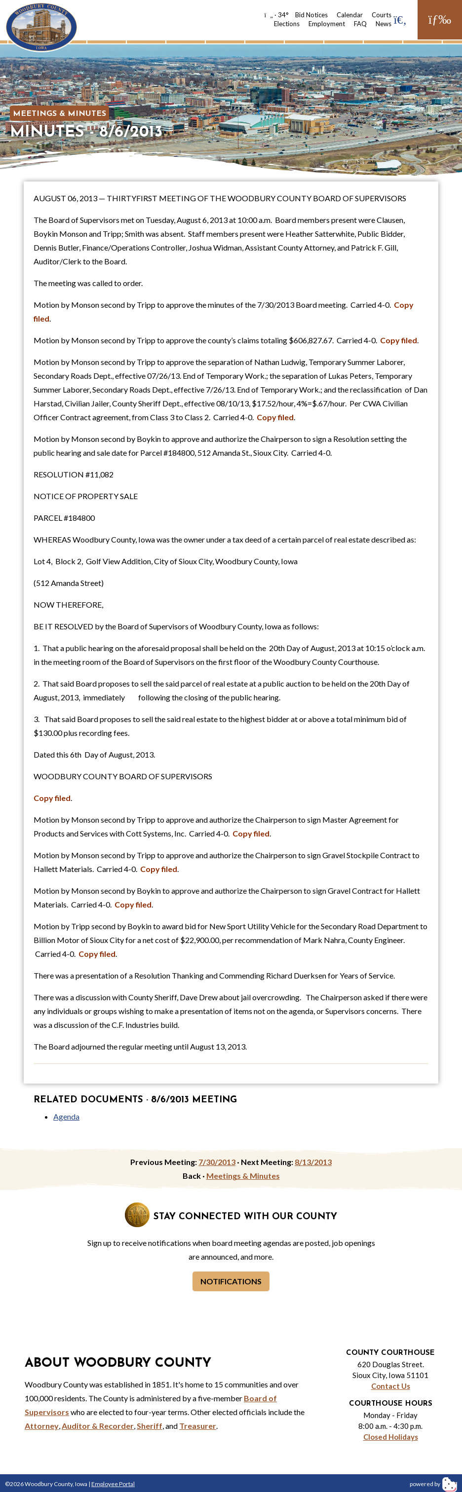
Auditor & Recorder (98, 1425)
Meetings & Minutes (59, 114)
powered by (433, 1484)
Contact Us (390, 1386)
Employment (326, 24)
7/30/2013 (216, 1161)
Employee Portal (113, 1484)
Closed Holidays (390, 1436)
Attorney (42, 1425)
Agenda (66, 1116)
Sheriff (149, 1425)
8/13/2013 (313, 1161)
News (383, 24)
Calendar (350, 15)
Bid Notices (311, 15)
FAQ (360, 24)
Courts (381, 15)
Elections (287, 24)
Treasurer (197, 1425)
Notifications (231, 1281)
